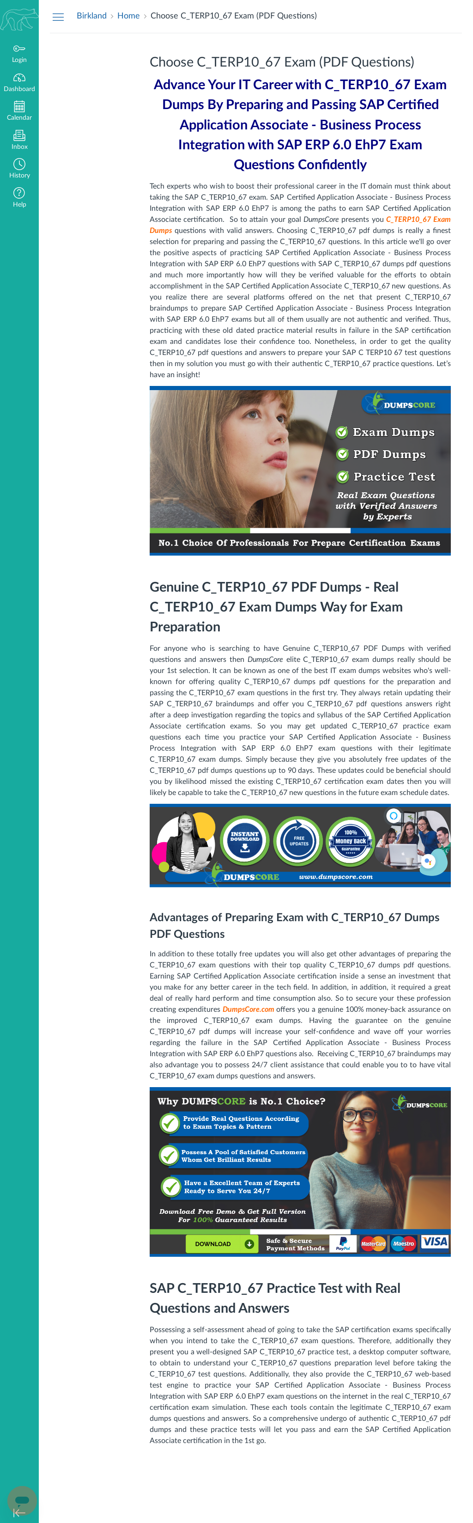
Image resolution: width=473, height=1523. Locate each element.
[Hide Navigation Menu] (58, 17)
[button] (19, 169)
